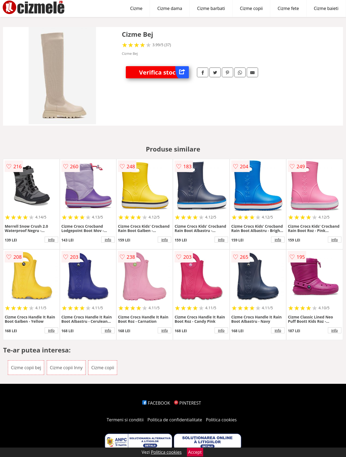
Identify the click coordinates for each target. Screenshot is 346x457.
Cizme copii (251, 8)
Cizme (136, 8)
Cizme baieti (326, 8)
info (51, 239)
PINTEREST (187, 403)
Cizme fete (288, 8)
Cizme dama (169, 8)
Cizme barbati (211, 8)
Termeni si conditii (125, 420)
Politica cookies (221, 420)
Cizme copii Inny (66, 368)
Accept (195, 452)
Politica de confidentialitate (174, 420)
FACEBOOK (156, 403)
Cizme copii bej (26, 368)
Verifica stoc (164, 72)
